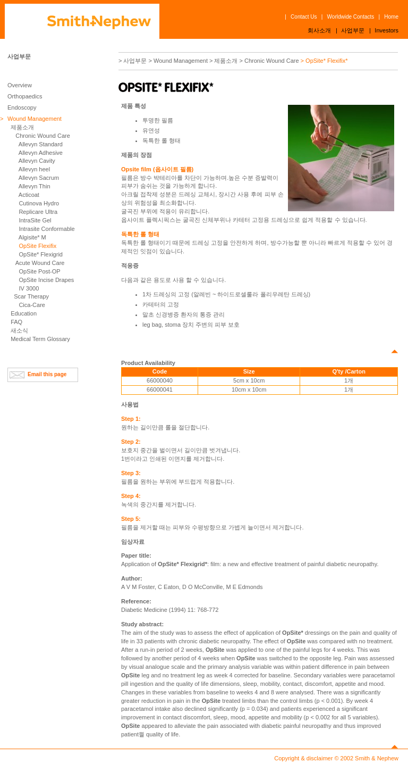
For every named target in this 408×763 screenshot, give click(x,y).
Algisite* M (32, 237)
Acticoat (29, 195)
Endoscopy (21, 107)
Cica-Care (32, 305)
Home (391, 17)
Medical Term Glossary (40, 339)
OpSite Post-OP (39, 271)
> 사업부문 (132, 60)
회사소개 (319, 30)
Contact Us (304, 17)
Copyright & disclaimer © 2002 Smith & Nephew (336, 758)
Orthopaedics (24, 96)
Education (24, 313)
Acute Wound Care (40, 263)
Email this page (47, 374)
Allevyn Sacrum (39, 178)
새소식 (19, 330)
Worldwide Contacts (351, 17)
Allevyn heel (34, 169)
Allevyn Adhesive (41, 153)
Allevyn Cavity (37, 160)
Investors (386, 30)
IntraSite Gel (35, 220)
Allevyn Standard (41, 144)
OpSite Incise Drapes (46, 280)
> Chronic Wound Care (269, 60)
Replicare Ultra (38, 212)
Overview (19, 85)
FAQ (16, 322)
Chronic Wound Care (42, 135)
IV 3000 (29, 288)
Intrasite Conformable (46, 229)
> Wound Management (178, 60)
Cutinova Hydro (39, 203)
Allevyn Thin (34, 186)
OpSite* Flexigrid (41, 254)
